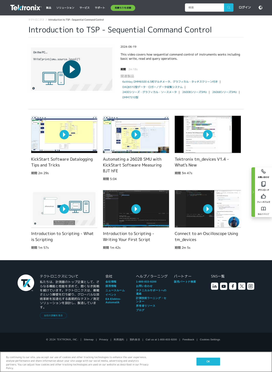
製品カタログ (263, 214)
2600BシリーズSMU (194, 92)
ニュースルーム (115, 290)
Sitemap (89, 339)
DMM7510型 (130, 97)
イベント (110, 294)
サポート (100, 8)
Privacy (103, 339)
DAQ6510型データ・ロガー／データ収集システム (152, 87)
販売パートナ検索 (185, 281)
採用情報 (110, 285)
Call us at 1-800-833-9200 (161, 339)
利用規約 (119, 339)
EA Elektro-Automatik (113, 300)
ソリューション (65, 8)
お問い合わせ (144, 285)
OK (208, 361)
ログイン (245, 7)
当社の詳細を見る (53, 315)
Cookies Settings (210, 339)
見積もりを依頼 (123, 7)
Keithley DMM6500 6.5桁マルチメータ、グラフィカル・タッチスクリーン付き (170, 82)
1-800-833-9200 (146, 281)
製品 (48, 8)
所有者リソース (145, 305)
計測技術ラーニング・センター (151, 300)
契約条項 (135, 339)
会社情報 (110, 281)
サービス (85, 8)
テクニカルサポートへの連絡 (151, 292)
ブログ (140, 310)
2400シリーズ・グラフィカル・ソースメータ (149, 92)
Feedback (188, 339)
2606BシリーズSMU (224, 92)
